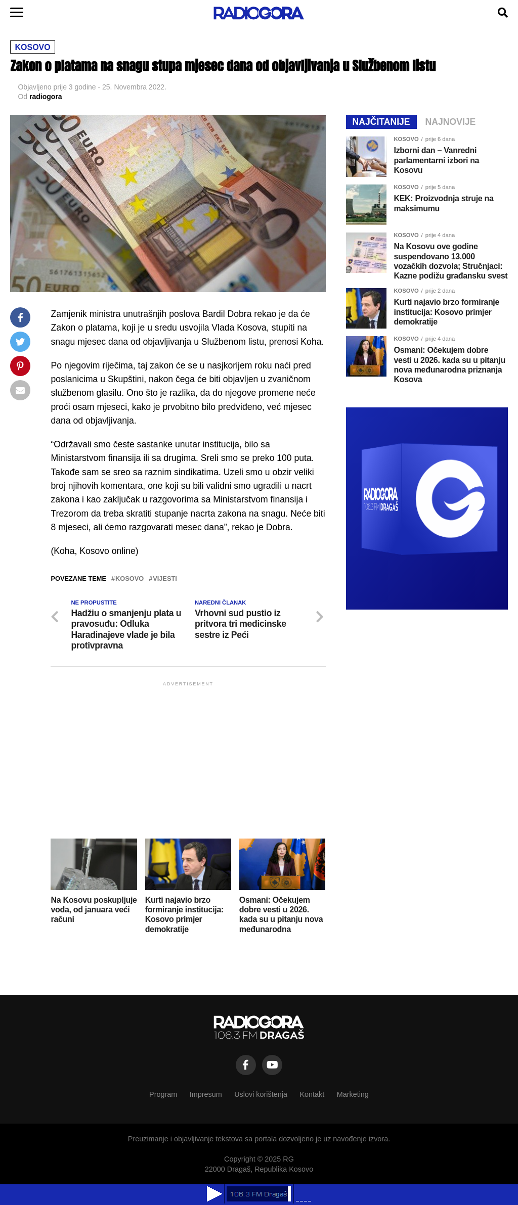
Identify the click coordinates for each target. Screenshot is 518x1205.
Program (163, 1094)
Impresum (206, 1094)
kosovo (129, 579)
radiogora (45, 96)
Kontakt (311, 1094)
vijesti (165, 579)
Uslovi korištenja (260, 1094)
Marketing (353, 1094)
